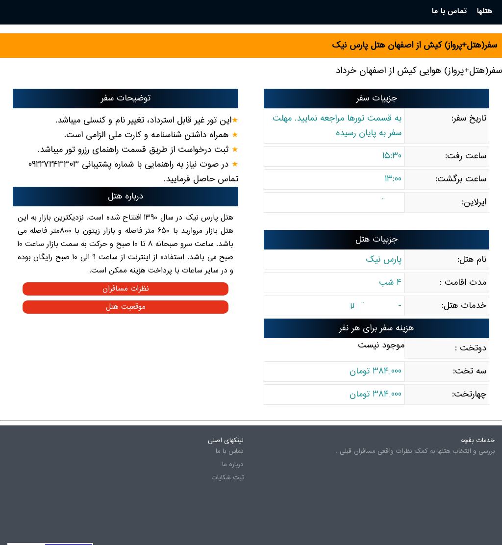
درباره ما (233, 464)
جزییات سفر (376, 98)
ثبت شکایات (227, 477)
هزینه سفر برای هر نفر (376, 328)
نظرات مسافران (125, 289)
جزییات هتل (376, 239)
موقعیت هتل (126, 307)
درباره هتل (125, 196)
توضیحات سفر (126, 98)
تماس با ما (230, 451)
